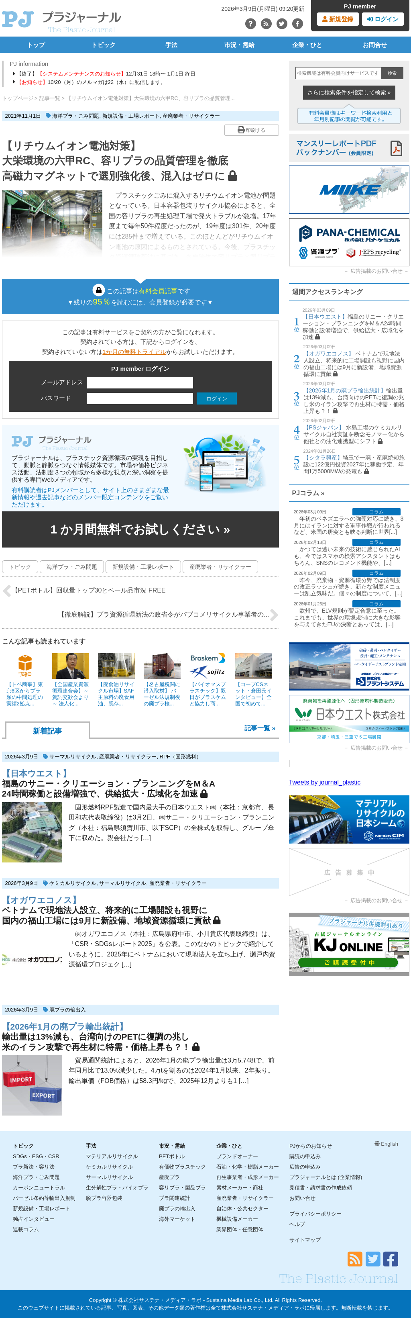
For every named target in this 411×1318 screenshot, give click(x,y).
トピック (104, 44)
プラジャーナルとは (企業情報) (325, 1177)
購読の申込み (305, 1156)
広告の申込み (305, 1167)
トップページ (17, 98)
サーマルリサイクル (72, 757)
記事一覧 (49, 98)
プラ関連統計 (174, 1198)
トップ (36, 44)
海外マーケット (177, 1219)
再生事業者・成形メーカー (247, 1177)
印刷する (251, 129)
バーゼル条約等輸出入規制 (44, 1198)
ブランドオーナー (237, 1156)
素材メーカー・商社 (239, 1188)
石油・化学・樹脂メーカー (247, 1167)
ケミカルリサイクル (72, 883)
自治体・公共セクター (242, 1209)
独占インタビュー (34, 1219)
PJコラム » (308, 493)
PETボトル (172, 1156)
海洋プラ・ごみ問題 (75, 116)
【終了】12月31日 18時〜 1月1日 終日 (104, 74)
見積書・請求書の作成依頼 (320, 1188)
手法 (171, 44)
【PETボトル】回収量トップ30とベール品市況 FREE (84, 591)
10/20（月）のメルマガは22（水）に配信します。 (89, 82)
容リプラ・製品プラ (182, 1188)
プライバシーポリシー (315, 1214)
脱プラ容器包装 (104, 1198)
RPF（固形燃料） (180, 757)
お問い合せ (302, 1198)
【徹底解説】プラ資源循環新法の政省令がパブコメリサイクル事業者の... (168, 615)
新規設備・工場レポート (131, 116)
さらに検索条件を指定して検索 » (349, 92)
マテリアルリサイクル (112, 1156)
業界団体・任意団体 (239, 1229)
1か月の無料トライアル (134, 351)
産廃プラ (169, 1177)
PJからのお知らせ (310, 1146)
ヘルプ (297, 1224)
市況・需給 (239, 44)
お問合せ (375, 44)
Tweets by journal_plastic (325, 782)
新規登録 (337, 19)
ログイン (383, 19)
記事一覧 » (259, 728)
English (386, 1144)
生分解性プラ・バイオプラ (117, 1188)
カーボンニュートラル (39, 1188)
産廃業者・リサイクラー (191, 116)
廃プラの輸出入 (67, 1010)
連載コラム (26, 1229)
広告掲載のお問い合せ (376, 271)
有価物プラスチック (182, 1167)
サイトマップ (305, 1240)
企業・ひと (307, 44)
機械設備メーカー (237, 1219)
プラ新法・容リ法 (34, 1167)
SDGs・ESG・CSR (36, 1156)
